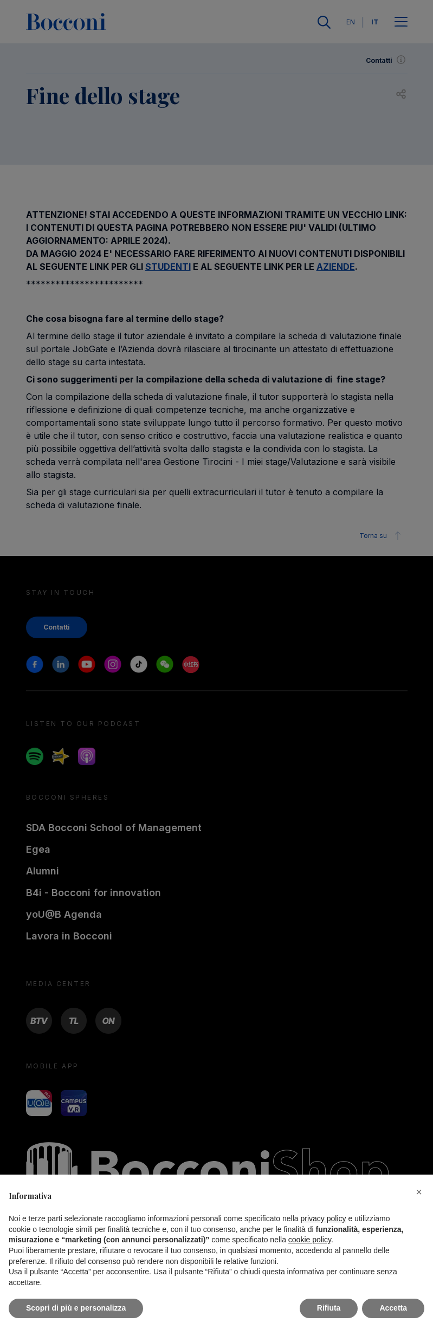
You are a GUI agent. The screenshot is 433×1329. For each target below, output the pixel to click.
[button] (419, 1192)
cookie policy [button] (309, 1239)
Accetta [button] (393, 1308)
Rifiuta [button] (329, 1308)
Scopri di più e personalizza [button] (76, 1308)
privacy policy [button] (323, 1218)
